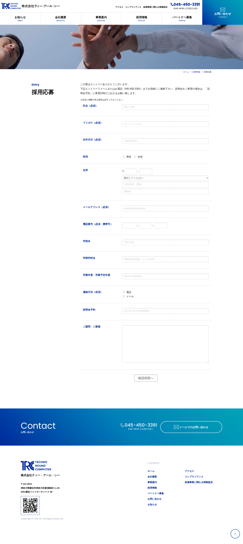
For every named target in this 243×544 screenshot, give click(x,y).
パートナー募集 (182, 19)
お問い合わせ (222, 15)
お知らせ (20, 19)
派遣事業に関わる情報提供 (155, 7)
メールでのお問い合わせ (193, 427)
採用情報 (142, 19)
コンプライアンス (133, 7)
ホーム (186, 72)
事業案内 (101, 19)
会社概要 (60, 19)
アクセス (119, 7)
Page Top (235, 533)
